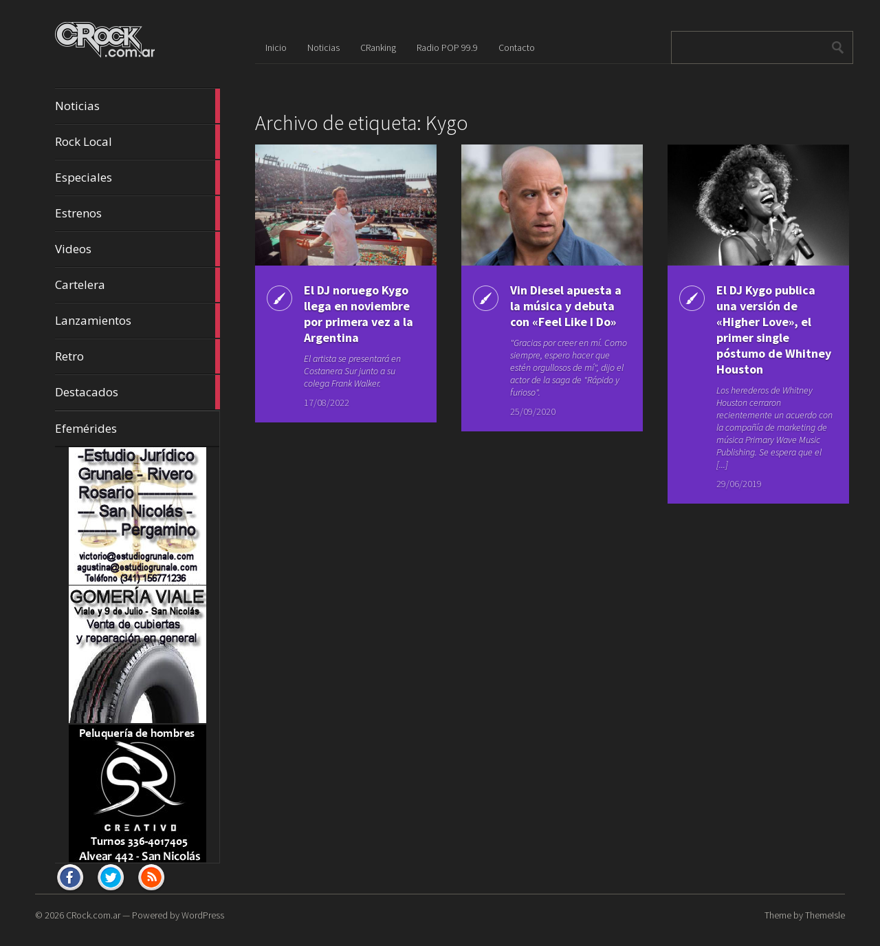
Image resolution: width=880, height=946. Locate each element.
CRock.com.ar (93, 915)
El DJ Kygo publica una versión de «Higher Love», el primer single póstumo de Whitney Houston (773, 329)
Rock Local (137, 142)
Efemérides (86, 428)
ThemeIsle (825, 915)
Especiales (137, 177)
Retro (137, 356)
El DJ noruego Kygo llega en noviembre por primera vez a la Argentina (358, 313)
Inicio (276, 47)
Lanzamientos (137, 320)
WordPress (203, 915)
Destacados (137, 392)
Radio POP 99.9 (447, 47)
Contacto (516, 47)
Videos (137, 249)
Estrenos (137, 213)
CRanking (378, 47)
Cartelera (137, 285)
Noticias (137, 106)
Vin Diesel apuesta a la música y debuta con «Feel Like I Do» (566, 306)
